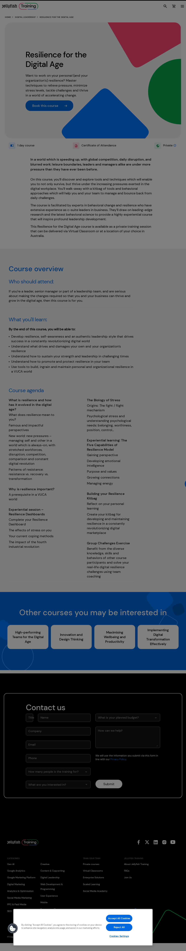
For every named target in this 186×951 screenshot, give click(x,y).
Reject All (119, 927)
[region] (83, 927)
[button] (12, 928)
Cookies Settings (119, 936)
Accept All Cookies (119, 918)
